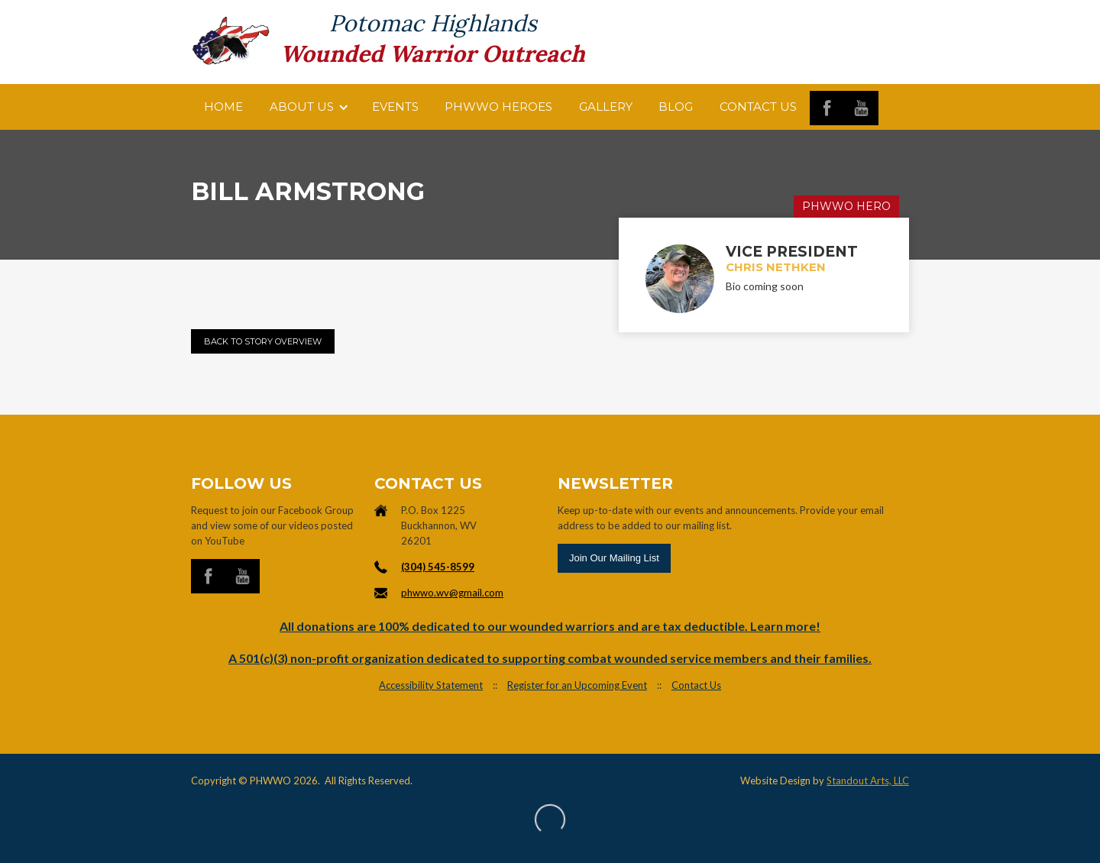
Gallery (605, 106)
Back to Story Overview (263, 341)
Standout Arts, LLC (868, 780)
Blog (675, 106)
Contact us (758, 106)
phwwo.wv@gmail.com (452, 593)
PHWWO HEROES (498, 106)
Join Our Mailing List (614, 558)
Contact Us (696, 685)
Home (223, 106)
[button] (308, 107)
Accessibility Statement (431, 685)
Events (395, 106)
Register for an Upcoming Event (577, 685)
